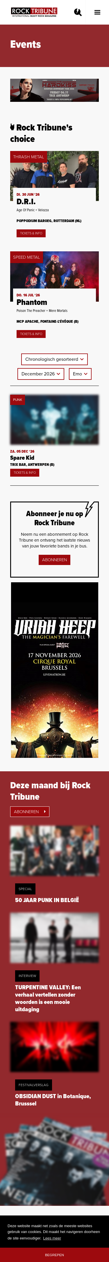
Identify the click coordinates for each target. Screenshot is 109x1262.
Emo (78, 374)
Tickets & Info (31, 233)
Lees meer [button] (52, 1238)
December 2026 (39, 374)
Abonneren (54, 559)
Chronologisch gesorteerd (52, 359)
